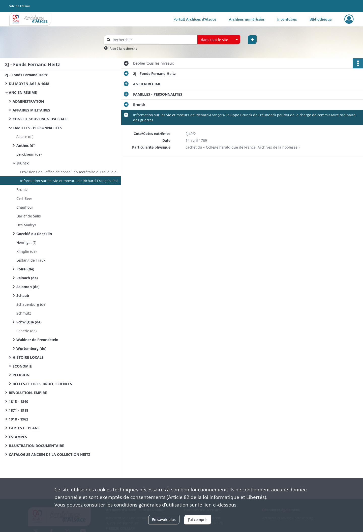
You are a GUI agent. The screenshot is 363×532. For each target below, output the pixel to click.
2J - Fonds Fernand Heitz (26, 74)
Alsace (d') (24, 136)
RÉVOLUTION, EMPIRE (28, 392)
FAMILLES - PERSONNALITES (37, 127)
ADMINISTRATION (28, 101)
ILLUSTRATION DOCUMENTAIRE (36, 445)
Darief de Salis (28, 216)
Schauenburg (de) (31, 304)
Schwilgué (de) (29, 322)
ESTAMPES (18, 436)
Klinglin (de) (26, 251)
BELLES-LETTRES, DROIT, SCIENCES (42, 383)
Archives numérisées (247, 19)
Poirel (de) (25, 269)
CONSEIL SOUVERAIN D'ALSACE (40, 119)
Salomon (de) (28, 286)
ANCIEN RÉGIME (23, 92)
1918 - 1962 (18, 419)
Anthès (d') (26, 145)
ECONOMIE (22, 366)
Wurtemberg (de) (31, 348)
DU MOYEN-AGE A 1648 (29, 83)
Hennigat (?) (26, 242)
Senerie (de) (26, 330)
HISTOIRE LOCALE (28, 357)
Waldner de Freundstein (37, 339)
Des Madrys (26, 224)
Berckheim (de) (29, 154)
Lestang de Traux (30, 260)
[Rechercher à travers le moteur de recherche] (153, 39)
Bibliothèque (321, 19)
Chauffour (24, 207)
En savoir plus (164, 519)
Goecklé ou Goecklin (34, 233)
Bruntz (22, 189)
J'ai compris (197, 519)
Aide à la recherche (123, 48)
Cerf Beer (24, 198)
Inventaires (287, 19)
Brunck (22, 163)
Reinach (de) (27, 277)
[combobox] (218, 39)
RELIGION (21, 375)
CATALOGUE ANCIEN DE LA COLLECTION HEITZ (49, 454)
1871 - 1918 (18, 410)
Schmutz (23, 313)
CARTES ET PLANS (24, 428)
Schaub (22, 295)
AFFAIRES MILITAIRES (31, 110)
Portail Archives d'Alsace (194, 19)
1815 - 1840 (18, 401)
